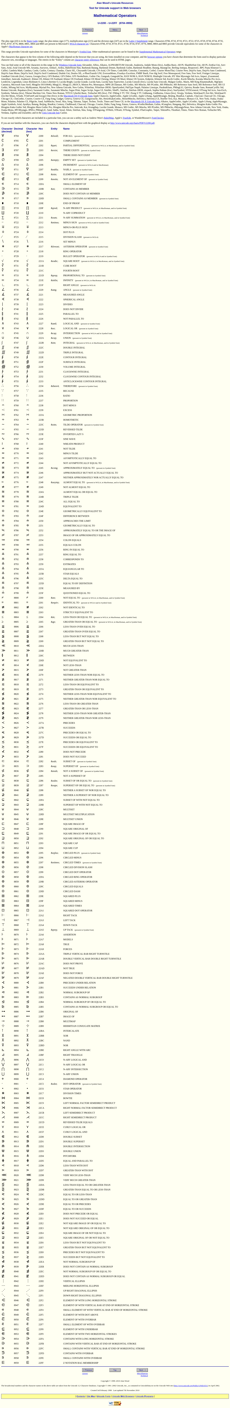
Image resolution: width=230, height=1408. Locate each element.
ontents (81, 1396)
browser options (155, 57)
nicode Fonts (103, 1396)
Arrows (85, 33)
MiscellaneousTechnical (142, 34)
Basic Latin (32, 41)
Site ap (91, 1396)
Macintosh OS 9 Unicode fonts (78, 96)
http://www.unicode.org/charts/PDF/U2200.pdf (132, 123)
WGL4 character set (79, 44)
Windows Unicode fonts (70, 65)
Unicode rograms (144, 1396)
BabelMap (109, 118)
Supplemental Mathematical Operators (157, 51)
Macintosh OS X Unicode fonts (145, 101)
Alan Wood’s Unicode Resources (115, 3)
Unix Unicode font (51, 113)
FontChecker (158, 118)
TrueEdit (127, 118)
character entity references (87, 60)
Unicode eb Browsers (123, 1396)
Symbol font (85, 51)
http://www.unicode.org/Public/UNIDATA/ (191, 1386)
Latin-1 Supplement (138, 41)
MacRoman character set (20, 46)
